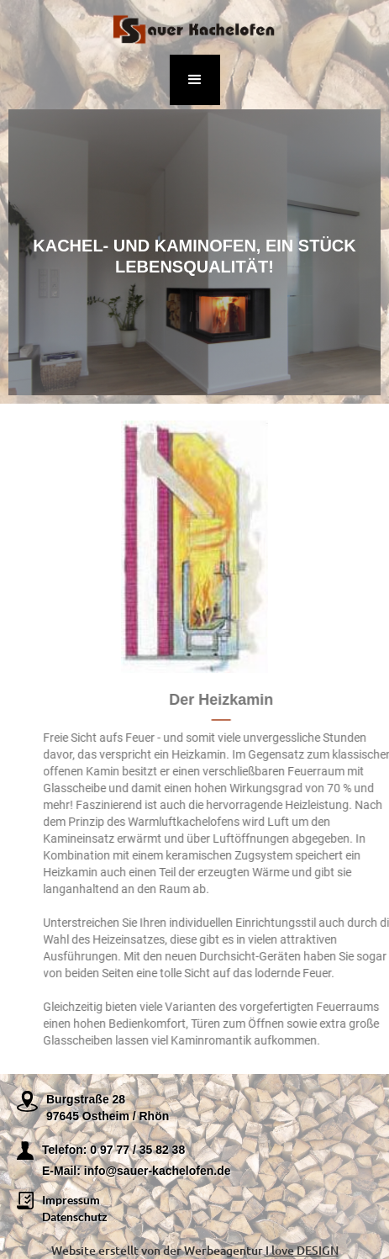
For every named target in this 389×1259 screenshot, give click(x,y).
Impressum (71, 1200)
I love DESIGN (302, 1250)
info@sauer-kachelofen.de (157, 1170)
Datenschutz (75, 1216)
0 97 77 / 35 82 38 (137, 1149)
